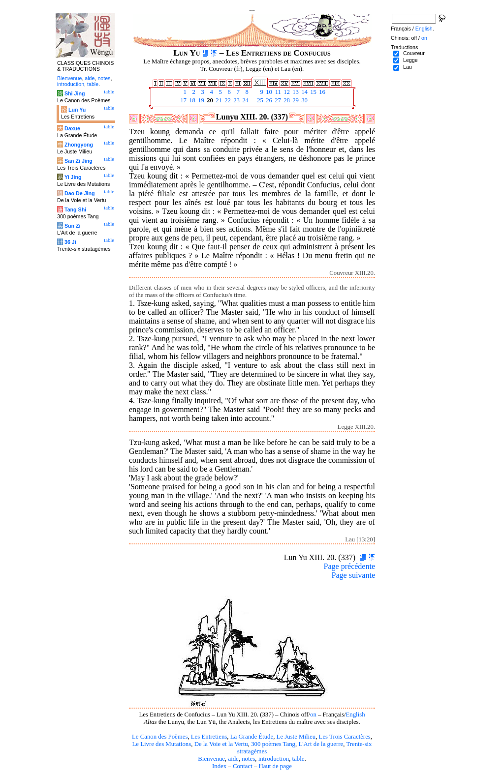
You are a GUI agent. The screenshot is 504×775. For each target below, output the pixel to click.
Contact (242, 766)
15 (312, 92)
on (313, 714)
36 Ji (70, 242)
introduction (273, 758)
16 (321, 92)
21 (218, 100)
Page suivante (353, 575)
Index (219, 766)
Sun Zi (72, 226)
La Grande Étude (251, 736)
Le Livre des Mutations (161, 744)
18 (191, 100)
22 (227, 100)
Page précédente (349, 566)
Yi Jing (73, 177)
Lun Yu (77, 110)
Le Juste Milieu (296, 736)
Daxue (72, 128)
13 (295, 92)
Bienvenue (211, 758)
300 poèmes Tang (273, 744)
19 (200, 100)
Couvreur (414, 53)
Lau (407, 67)
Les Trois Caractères (345, 736)
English (355, 714)
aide (233, 758)
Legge (410, 60)
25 (259, 100)
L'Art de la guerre (320, 744)
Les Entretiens (209, 736)
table (298, 758)
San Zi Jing (78, 161)
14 (304, 92)
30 (304, 100)
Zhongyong (78, 145)
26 (268, 100)
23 (236, 100)
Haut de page (275, 766)
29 (295, 100)
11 (277, 92)
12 (286, 92)
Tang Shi (75, 209)
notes (248, 758)
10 (268, 92)
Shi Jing (74, 93)
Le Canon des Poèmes (160, 736)
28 (286, 100)
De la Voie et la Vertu (221, 744)
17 (183, 100)
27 (277, 100)
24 (245, 100)
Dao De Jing (79, 193)
